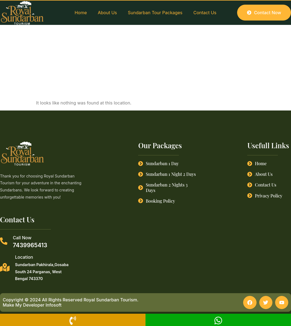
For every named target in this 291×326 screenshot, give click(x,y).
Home (81, 12)
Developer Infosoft (42, 305)
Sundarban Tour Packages (155, 12)
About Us (107, 12)
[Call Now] (3, 241)
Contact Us (204, 12)
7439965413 (30, 245)
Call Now (22, 237)
